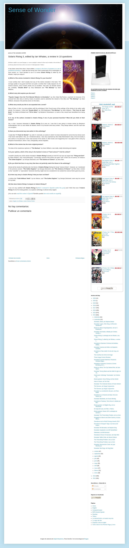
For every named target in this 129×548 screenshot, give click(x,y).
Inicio (48, 258)
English (15, 201)
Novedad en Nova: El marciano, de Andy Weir (106, 435)
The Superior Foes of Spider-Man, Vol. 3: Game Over (108, 198)
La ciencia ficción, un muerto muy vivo (103, 518)
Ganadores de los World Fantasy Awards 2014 (107, 421)
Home (94, 506)
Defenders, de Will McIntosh (101, 432)
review (25, 201)
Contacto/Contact (97, 510)
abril (95, 465)
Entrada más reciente (14, 258)
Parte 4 (93, 98)
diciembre (97, 317)
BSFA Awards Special (98, 512)
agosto (96, 456)
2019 (94, 303)
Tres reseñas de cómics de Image (103, 355)
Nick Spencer (106, 165)
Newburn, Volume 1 (107, 142)
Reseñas (95, 514)
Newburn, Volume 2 (107, 124)
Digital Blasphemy (58, 539)
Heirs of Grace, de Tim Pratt (101, 381)
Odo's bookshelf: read (107, 104)
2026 (94, 298)
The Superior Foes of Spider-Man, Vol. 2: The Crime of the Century (109, 180)
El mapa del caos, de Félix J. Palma (104, 409)
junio (95, 461)
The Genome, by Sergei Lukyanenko (104, 388)
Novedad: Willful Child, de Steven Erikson (105, 437)
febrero (96, 470)
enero (96, 473)
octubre (96, 451)
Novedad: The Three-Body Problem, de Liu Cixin (107, 415)
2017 (94, 308)
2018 (94, 305)
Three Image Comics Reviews (102, 357)
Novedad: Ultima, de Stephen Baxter (104, 321)
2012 (94, 478)
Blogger (86, 539)
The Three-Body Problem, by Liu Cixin (104, 442)
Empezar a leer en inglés (99, 522)
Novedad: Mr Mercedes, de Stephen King (105, 427)
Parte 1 (93, 93)
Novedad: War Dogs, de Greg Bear (103, 448)
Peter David (106, 217)
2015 (94, 312)
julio (95, 458)
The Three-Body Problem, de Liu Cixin (104, 439)
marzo (96, 468)
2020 (94, 300)
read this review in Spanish (25, 193)
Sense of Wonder (32, 9)
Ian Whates (20, 201)
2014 (94, 315)
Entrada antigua (80, 258)
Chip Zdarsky (106, 126)
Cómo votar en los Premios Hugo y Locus (104, 524)
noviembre (97, 319)
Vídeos (94, 516)
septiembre (97, 453)
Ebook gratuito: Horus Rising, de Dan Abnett (106, 379)
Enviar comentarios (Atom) (23, 261)
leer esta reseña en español (52, 193)
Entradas (95, 486)
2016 (94, 310)
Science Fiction (31, 201)
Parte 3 (93, 96)
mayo (96, 463)
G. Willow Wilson (107, 110)
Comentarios (96, 489)
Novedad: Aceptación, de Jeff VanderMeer (105, 430)
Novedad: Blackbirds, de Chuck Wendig (105, 398)
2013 (94, 476)
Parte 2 (93, 95)
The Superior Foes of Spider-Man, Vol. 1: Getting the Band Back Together (111, 162)
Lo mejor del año (97, 520)
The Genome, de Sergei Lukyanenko (104, 386)
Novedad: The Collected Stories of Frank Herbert (107, 384)
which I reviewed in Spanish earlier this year (51, 188)
